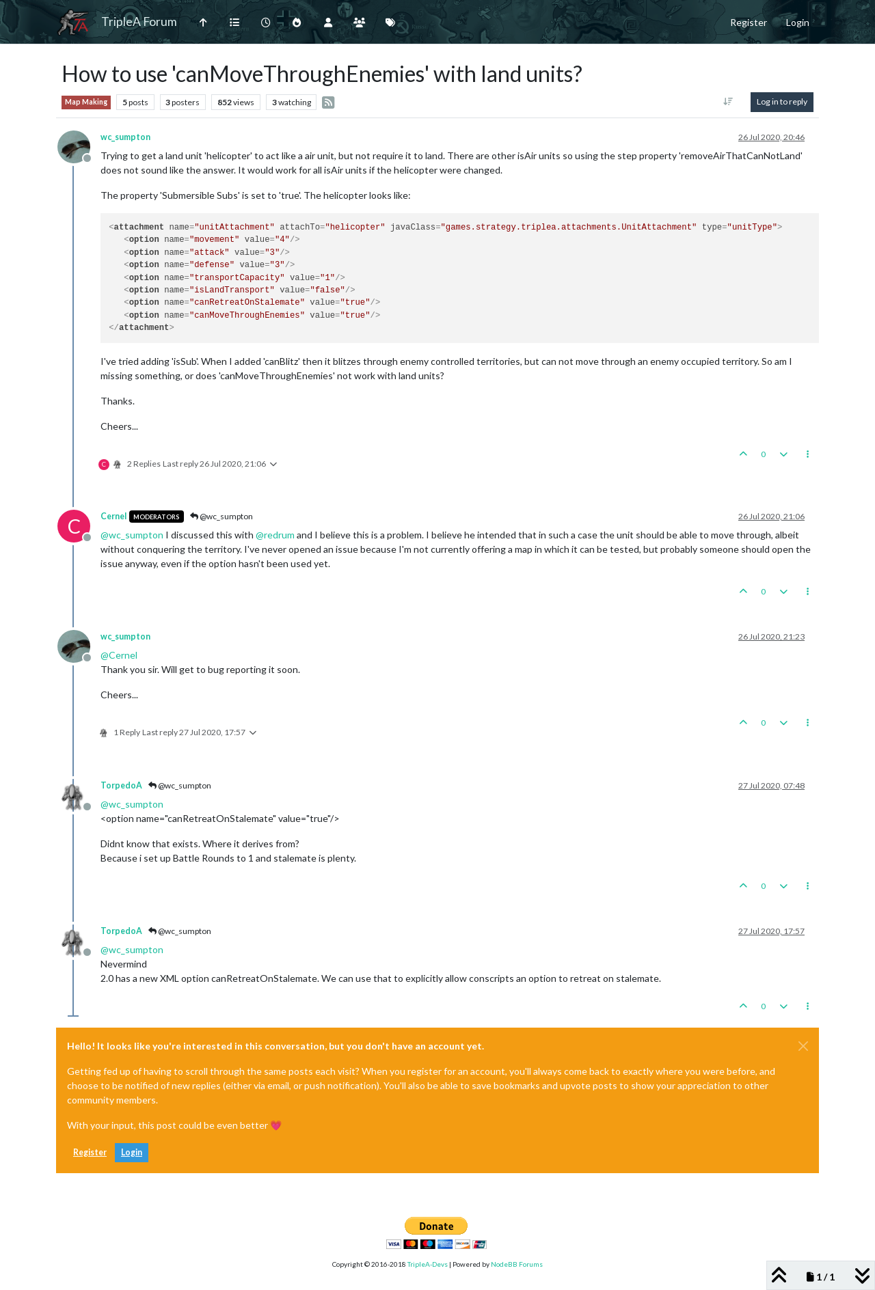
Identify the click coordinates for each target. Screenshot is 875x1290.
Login (131, 1152)
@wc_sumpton (221, 516)
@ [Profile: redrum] (275, 534)
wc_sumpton (125, 137)
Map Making (86, 102)
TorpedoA (121, 785)
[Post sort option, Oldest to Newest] (728, 101)
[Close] (803, 1046)
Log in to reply (782, 101)
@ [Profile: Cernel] (118, 655)
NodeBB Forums (517, 1264)
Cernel (113, 516)
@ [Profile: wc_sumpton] (131, 534)
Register (90, 1152)
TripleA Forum (139, 21)
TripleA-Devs (427, 1264)
